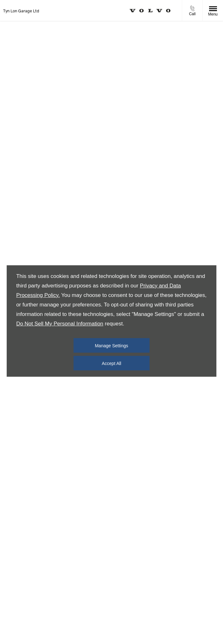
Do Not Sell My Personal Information (59, 324)
